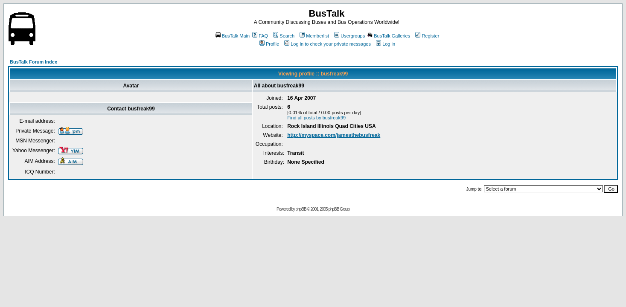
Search (283, 35)
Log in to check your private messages (327, 43)
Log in (385, 43)
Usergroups (349, 35)
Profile (269, 43)
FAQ (260, 35)
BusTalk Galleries (388, 35)
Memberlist (314, 35)
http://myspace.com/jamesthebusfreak (333, 135)
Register (427, 35)
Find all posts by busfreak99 (316, 117)
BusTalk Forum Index (33, 61)
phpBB (301, 209)
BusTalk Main (232, 35)
